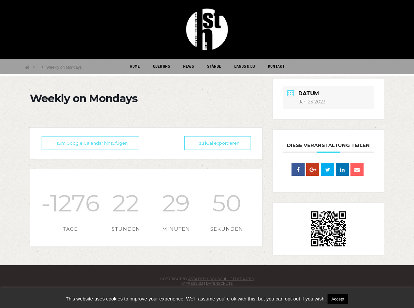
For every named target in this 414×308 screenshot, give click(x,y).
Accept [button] (338, 299)
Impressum (192, 283)
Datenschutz (219, 283)
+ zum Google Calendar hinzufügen (90, 143)
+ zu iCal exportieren (217, 143)
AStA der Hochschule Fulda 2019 (221, 279)
